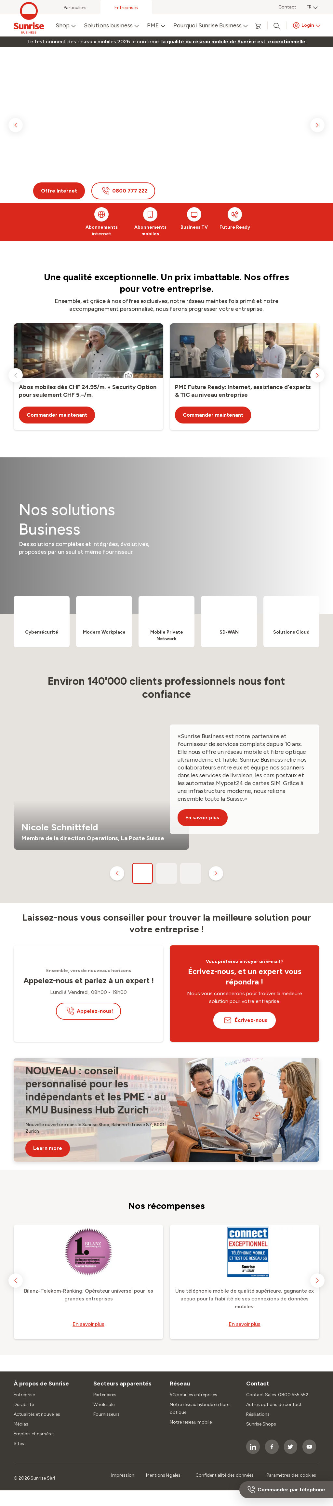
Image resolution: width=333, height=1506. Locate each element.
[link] (233, 42)
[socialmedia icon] (253, 1447)
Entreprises (126, 7)
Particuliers (75, 7)
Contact (287, 7)
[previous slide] (15, 125)
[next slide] (317, 125)
